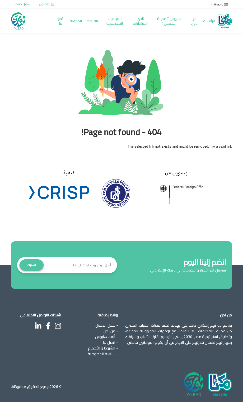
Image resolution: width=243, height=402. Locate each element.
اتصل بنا (60, 21)
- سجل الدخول (106, 325)
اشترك (31, 265)
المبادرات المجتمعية (114, 21)
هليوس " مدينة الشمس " (169, 21)
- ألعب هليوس (106, 336)
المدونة (76, 20)
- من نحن (110, 330)
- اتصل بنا (110, 342)
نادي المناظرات (140, 21)
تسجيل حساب (23, 4)
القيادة (92, 20)
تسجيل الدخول (49, 4)
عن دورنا (193, 21)
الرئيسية (209, 20)
